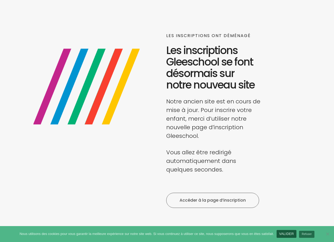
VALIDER (286, 234)
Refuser (307, 234)
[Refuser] (327, 234)
